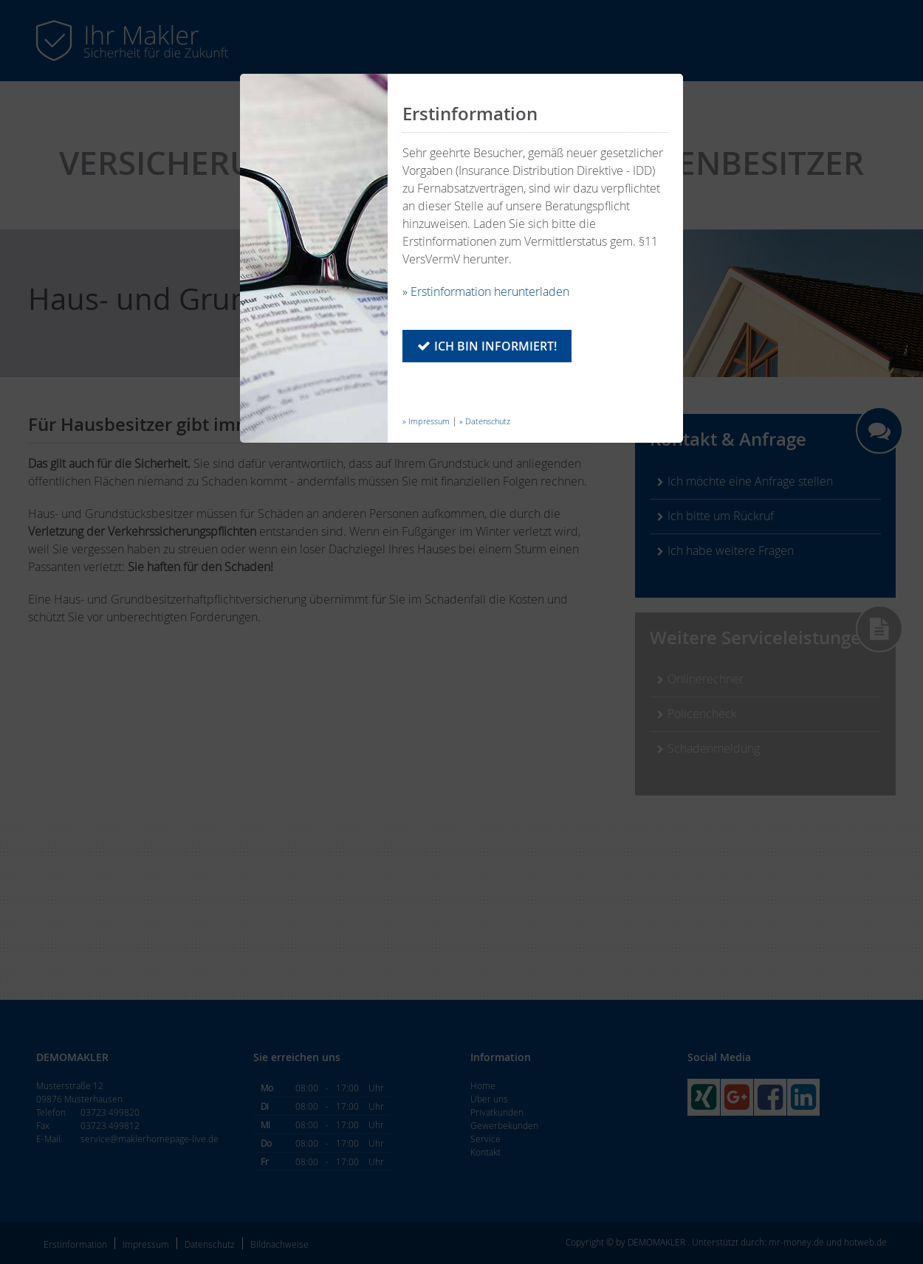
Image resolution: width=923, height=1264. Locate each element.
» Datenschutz (484, 420)
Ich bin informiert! (495, 346)
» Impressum (426, 420)
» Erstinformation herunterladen (485, 291)
